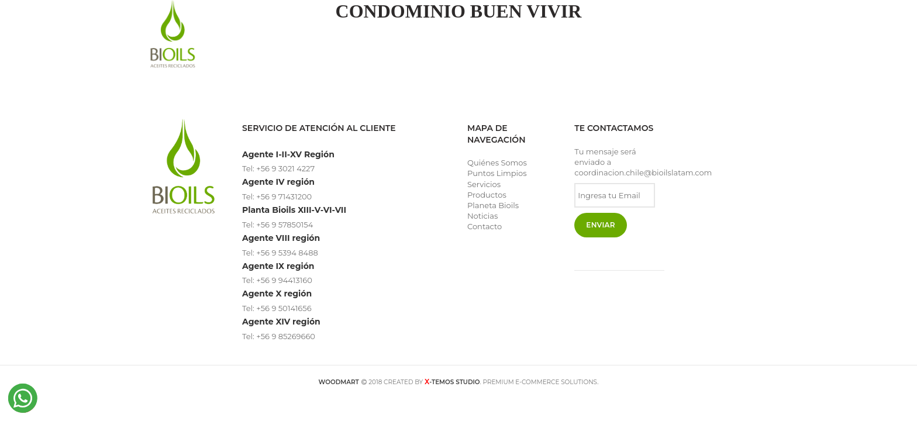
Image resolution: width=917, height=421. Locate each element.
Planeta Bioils (493, 205)
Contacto (484, 226)
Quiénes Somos (497, 162)
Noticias (482, 215)
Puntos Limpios (497, 173)
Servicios (484, 184)
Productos (486, 194)
